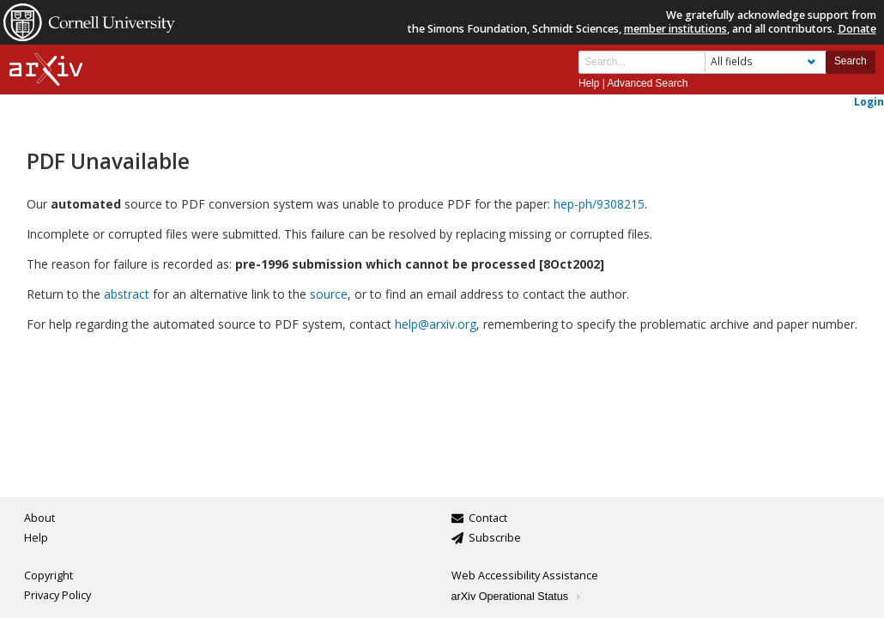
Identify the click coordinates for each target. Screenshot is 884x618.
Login (869, 101)
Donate (857, 28)
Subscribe (495, 537)
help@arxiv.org (435, 324)
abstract (126, 294)
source (329, 294)
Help (588, 83)
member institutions (675, 28)
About (39, 518)
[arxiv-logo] (45, 70)
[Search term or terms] (641, 62)
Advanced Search (647, 83)
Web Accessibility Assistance (524, 575)
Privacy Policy (57, 595)
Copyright (48, 575)
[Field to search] (765, 62)
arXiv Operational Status (517, 597)
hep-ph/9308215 (599, 204)
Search (850, 61)
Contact (488, 518)
